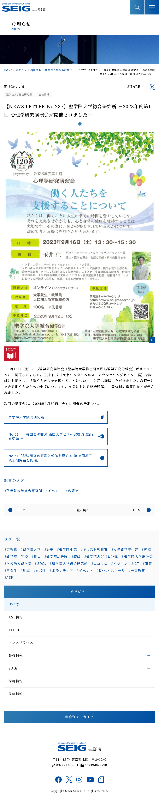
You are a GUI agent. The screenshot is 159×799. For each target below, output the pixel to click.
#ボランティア (61, 570)
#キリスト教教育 (94, 549)
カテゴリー (79, 591)
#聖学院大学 (30, 549)
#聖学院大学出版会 (137, 556)
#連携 (146, 549)
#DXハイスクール (110, 570)
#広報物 (72, 490)
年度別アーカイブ (79, 716)
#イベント (54, 490)
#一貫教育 (136, 570)
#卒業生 (10, 570)
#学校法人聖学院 (17, 563)
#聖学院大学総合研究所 (23, 490)
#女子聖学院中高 (125, 549)
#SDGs (40, 563)
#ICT (135, 563)
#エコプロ (99, 563)
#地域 (25, 570)
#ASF (8, 577)
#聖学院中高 (67, 549)
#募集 (147, 563)
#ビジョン (119, 563)
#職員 (76, 556)
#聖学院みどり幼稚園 (101, 556)
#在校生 (39, 570)
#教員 (36, 556)
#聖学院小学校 (16, 556)
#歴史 (49, 549)
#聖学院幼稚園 (56, 556)
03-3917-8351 (65, 765)
